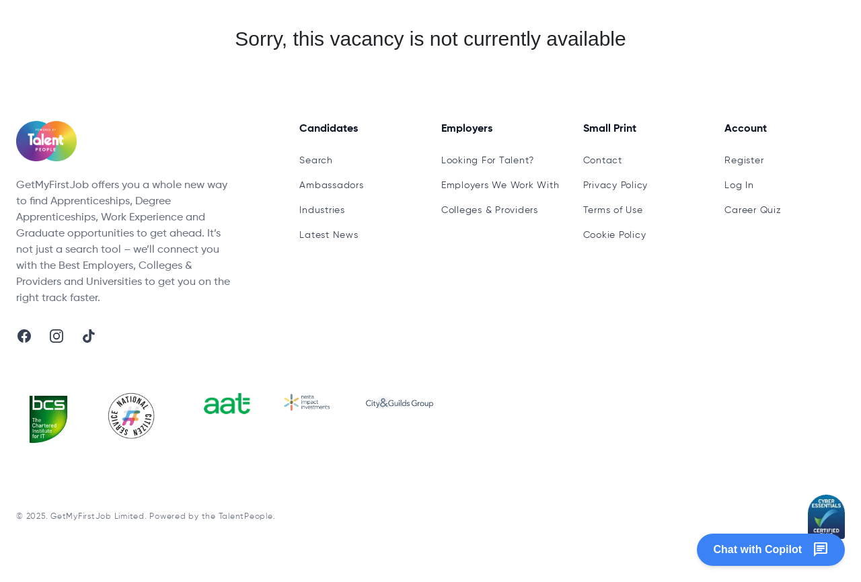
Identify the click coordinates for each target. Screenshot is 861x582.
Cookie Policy (614, 235)
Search (316, 160)
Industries (322, 210)
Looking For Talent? (487, 160)
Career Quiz (752, 210)
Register (743, 160)
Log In (739, 185)
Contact (602, 160)
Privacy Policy (615, 185)
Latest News (328, 235)
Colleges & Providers (489, 210)
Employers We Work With (500, 185)
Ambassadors (331, 185)
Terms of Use (613, 210)
